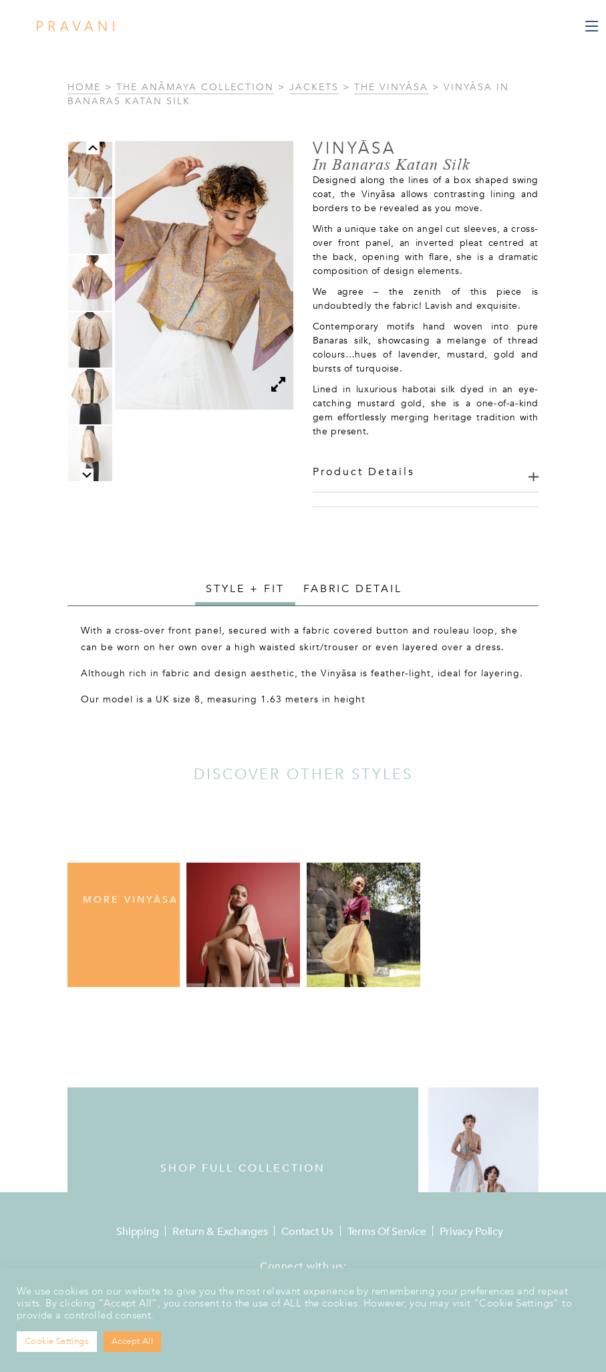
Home (84, 87)
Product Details (364, 471)
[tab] (245, 590)
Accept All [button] (132, 1341)
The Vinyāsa (391, 87)
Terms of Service (386, 1231)
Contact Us (307, 1231)
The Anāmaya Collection (195, 87)
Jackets (314, 87)
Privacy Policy (471, 1231)
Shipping (137, 1231)
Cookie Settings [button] (57, 1341)
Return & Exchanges (219, 1231)
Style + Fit (245, 588)
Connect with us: (303, 1266)
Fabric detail (352, 588)
